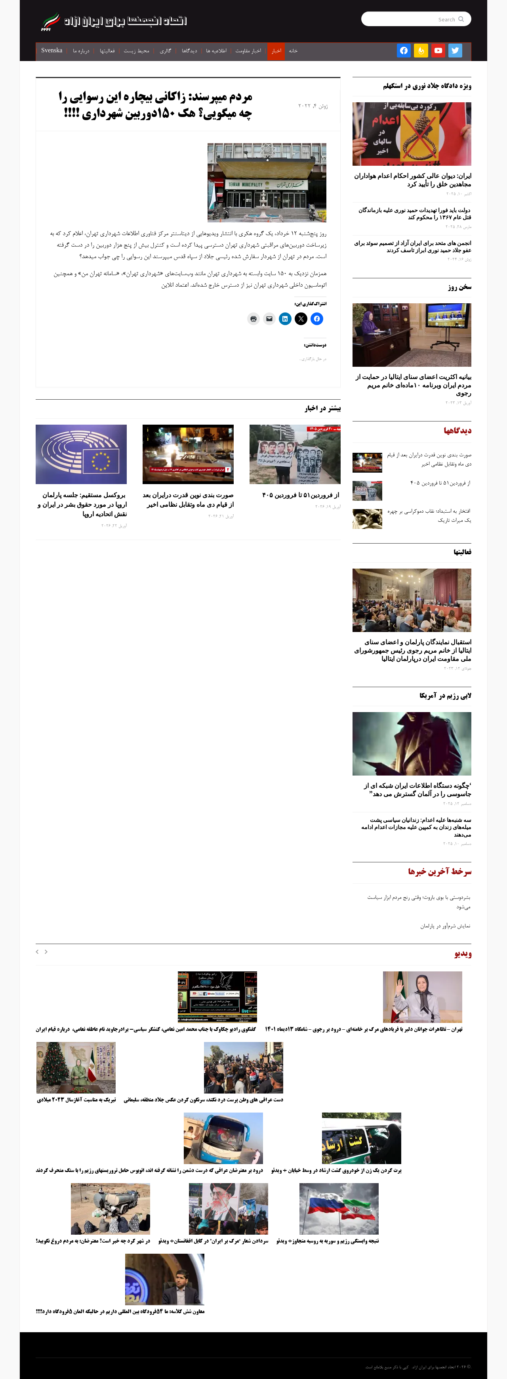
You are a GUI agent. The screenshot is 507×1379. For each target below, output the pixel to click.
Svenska (51, 51)
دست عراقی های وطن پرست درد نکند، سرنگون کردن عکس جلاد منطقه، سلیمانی (203, 1100)
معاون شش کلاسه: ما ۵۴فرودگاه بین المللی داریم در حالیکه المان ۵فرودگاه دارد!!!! (120, 1312)
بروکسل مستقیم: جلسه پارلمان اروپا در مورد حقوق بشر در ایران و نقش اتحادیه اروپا (82, 504)
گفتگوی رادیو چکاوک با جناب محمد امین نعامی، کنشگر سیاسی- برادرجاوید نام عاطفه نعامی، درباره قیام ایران (146, 1029)
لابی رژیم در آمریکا (445, 696)
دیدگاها (189, 51)
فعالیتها (107, 51)
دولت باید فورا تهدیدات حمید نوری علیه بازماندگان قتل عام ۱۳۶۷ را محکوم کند (414, 214)
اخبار (276, 51)
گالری (165, 51)
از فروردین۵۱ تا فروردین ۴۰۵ (301, 495)
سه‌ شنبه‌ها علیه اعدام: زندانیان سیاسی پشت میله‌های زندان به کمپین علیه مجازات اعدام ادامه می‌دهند (416, 827)
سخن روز (459, 287)
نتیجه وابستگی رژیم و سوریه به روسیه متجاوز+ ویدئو (327, 1241)
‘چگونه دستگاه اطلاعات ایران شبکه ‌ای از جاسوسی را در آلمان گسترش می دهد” (417, 789)
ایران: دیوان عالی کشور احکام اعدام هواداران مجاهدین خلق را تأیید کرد (412, 180)
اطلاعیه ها (216, 51)
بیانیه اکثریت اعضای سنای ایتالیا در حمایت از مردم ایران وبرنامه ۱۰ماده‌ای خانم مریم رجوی (413, 385)
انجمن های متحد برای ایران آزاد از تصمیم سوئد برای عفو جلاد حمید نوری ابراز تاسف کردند (412, 246)
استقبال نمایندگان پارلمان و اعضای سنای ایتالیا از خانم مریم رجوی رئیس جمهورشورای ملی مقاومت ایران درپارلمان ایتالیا (412, 650)
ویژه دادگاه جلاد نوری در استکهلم (427, 86)
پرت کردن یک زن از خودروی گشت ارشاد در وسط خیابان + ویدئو (336, 1171)
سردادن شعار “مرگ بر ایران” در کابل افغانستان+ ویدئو (213, 1241)
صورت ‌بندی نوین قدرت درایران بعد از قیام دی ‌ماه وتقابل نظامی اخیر (188, 499)
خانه (293, 51)
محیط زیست (136, 51)
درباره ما (81, 51)
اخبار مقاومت (248, 51)
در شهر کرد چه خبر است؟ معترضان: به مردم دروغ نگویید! (93, 1241)
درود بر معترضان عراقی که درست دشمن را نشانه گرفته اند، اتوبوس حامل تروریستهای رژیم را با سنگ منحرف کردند (149, 1171)
